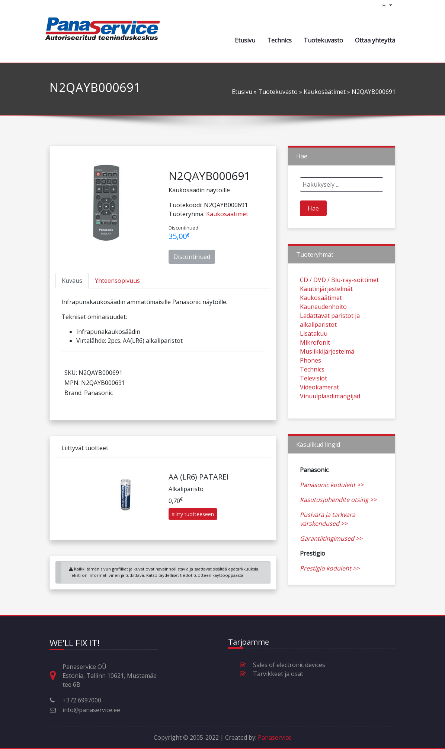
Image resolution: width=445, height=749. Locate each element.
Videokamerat (319, 405)
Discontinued (191, 257)
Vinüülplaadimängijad (330, 414)
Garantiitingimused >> (331, 557)
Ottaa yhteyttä (375, 40)
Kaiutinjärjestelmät (326, 307)
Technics (279, 40)
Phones (310, 378)
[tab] (72, 280)
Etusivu (245, 40)
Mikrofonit (315, 361)
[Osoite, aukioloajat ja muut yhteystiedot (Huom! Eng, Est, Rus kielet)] (56, 675)
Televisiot (313, 396)
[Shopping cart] (404, 5)
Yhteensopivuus (117, 280)
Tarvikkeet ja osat (278, 674)
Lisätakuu (313, 352)
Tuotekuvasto (323, 40)
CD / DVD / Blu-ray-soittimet (339, 298)
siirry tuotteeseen (193, 532)
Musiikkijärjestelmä (327, 370)
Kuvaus (72, 280)
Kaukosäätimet (325, 92)
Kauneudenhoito (323, 325)
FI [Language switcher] (385, 5)
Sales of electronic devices (289, 665)
